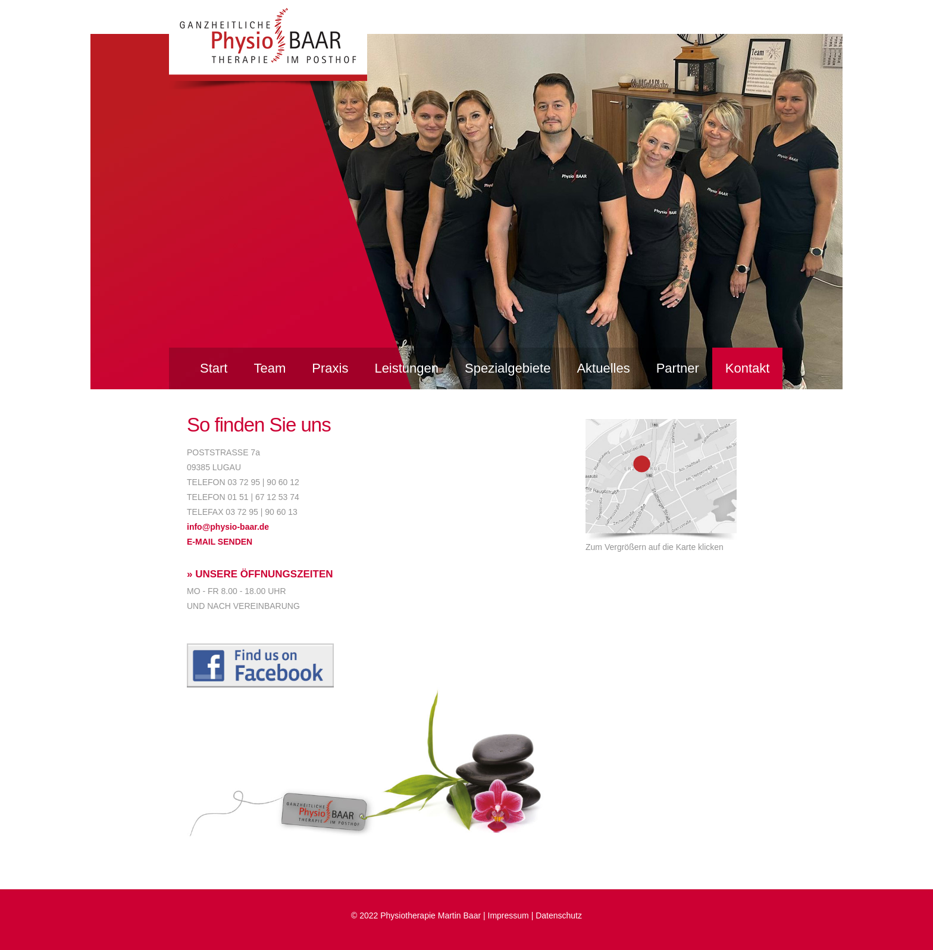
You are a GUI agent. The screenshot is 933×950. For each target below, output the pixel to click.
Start (213, 368)
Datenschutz (559, 915)
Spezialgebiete (507, 368)
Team (269, 368)
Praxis (330, 368)
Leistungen (406, 368)
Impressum (508, 915)
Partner (677, 368)
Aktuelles (603, 368)
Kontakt (747, 368)
